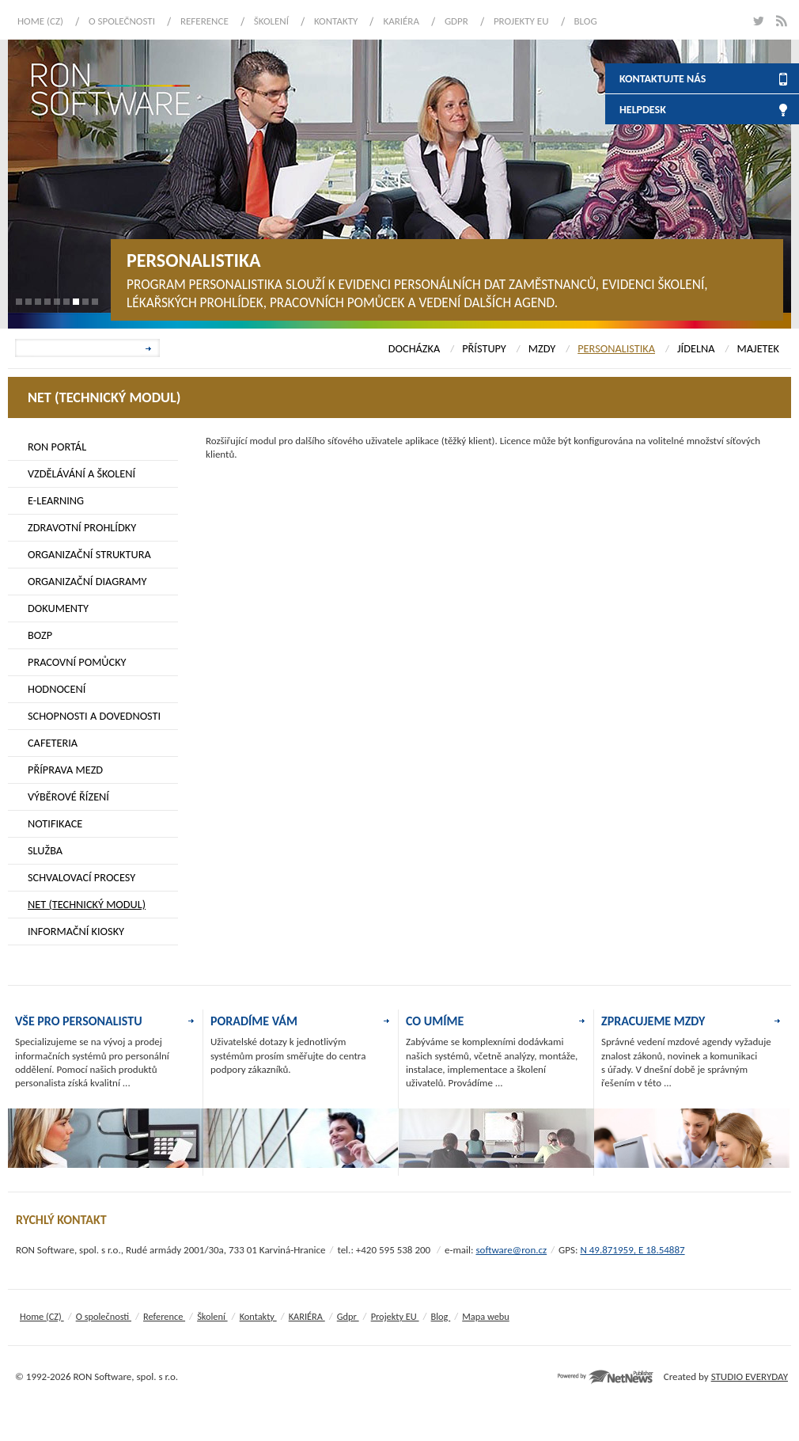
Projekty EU (521, 21)
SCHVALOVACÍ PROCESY (81, 877)
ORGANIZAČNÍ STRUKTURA (89, 554)
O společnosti (122, 21)
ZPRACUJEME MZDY (653, 1020)
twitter (757, 21)
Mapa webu (485, 1316)
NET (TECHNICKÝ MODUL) (87, 904)
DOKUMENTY (58, 608)
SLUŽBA (45, 850)
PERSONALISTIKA (616, 348)
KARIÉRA (401, 21)
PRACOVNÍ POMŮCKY (77, 662)
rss (781, 21)
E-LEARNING (56, 500)
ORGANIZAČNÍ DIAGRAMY (87, 581)
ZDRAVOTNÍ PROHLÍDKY (82, 527)
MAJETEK (758, 348)
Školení (271, 21)
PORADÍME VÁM (253, 1020)
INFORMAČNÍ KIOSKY (76, 931)
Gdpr (456, 21)
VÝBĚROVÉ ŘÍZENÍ (68, 796)
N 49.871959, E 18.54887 (632, 1250)
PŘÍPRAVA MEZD (65, 769)
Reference (204, 21)
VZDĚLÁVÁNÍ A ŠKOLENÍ (81, 473)
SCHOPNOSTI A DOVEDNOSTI (94, 716)
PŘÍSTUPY (484, 348)
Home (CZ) (40, 21)
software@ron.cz (511, 1250)
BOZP (40, 635)
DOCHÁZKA (414, 348)
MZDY (541, 348)
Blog (585, 21)
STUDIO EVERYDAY (749, 1376)
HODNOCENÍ (56, 689)
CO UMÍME (435, 1020)
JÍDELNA (695, 348)
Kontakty (336, 21)
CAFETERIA (53, 743)
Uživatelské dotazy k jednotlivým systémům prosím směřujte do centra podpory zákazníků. (287, 1055)
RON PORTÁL (57, 446)
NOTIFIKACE (55, 823)
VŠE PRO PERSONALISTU (78, 1020)
